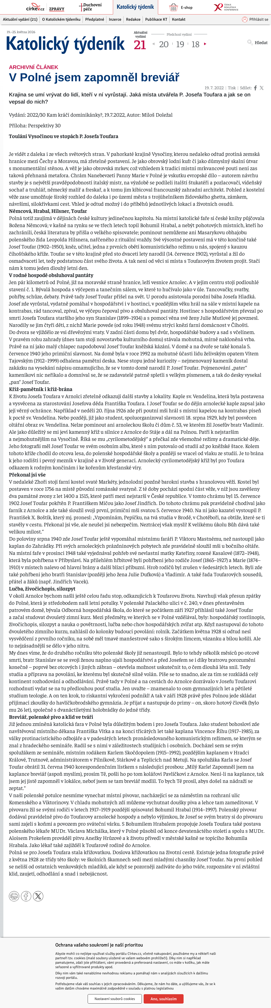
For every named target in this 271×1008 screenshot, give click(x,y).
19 (180, 43)
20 (164, 43)
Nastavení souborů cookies (115, 999)
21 (140, 43)
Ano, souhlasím (164, 998)
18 (195, 43)
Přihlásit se (255, 19)
